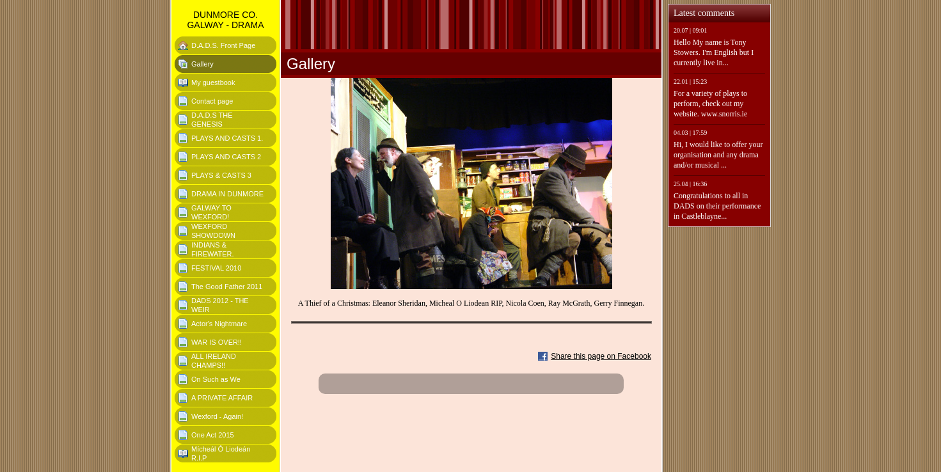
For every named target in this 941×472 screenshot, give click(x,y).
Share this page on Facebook (601, 356)
